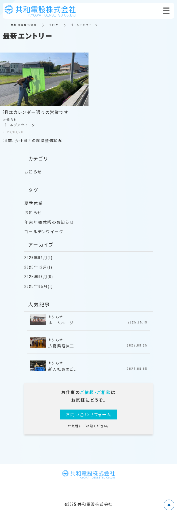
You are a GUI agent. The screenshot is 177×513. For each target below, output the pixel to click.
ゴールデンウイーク (43, 231)
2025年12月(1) (38, 267)
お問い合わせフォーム (88, 414)
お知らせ (33, 171)
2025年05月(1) (38, 286)
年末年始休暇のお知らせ (49, 222)
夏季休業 (33, 203)
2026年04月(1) (38, 257)
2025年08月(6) (38, 276)
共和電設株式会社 (24, 25)
